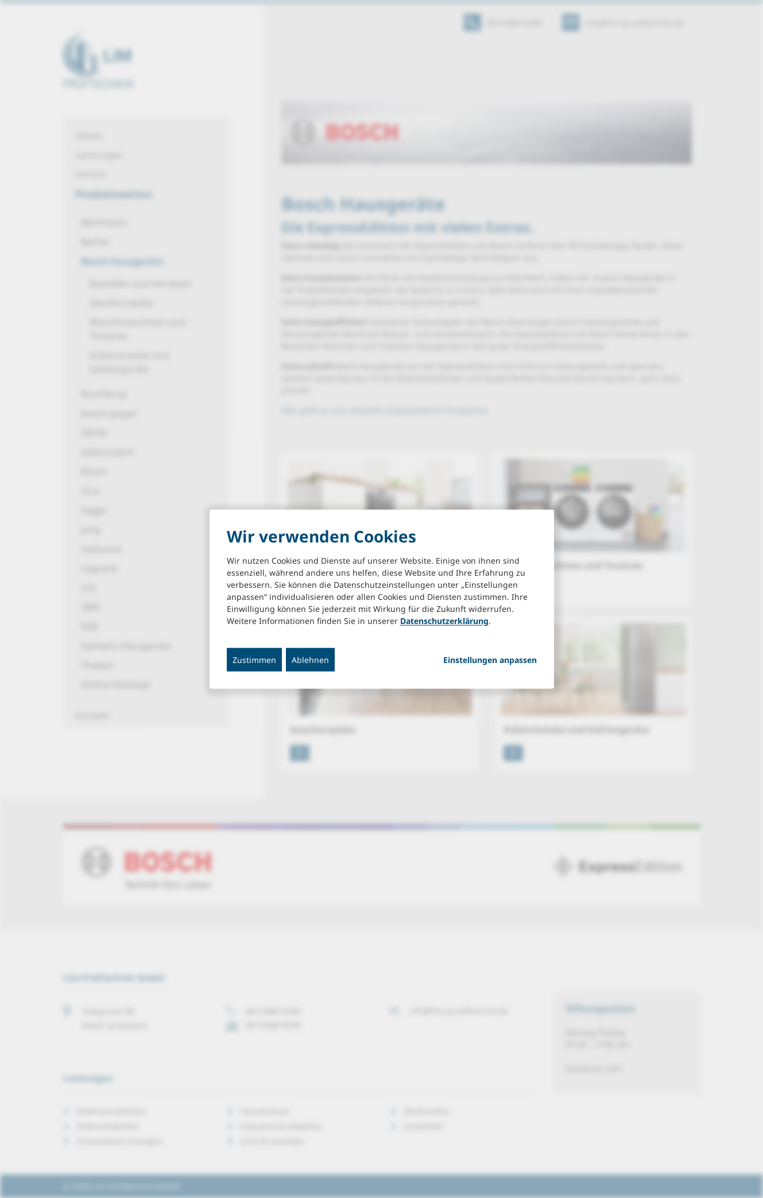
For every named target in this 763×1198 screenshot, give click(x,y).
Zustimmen (254, 659)
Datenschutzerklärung (444, 620)
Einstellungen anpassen (490, 660)
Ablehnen (310, 659)
